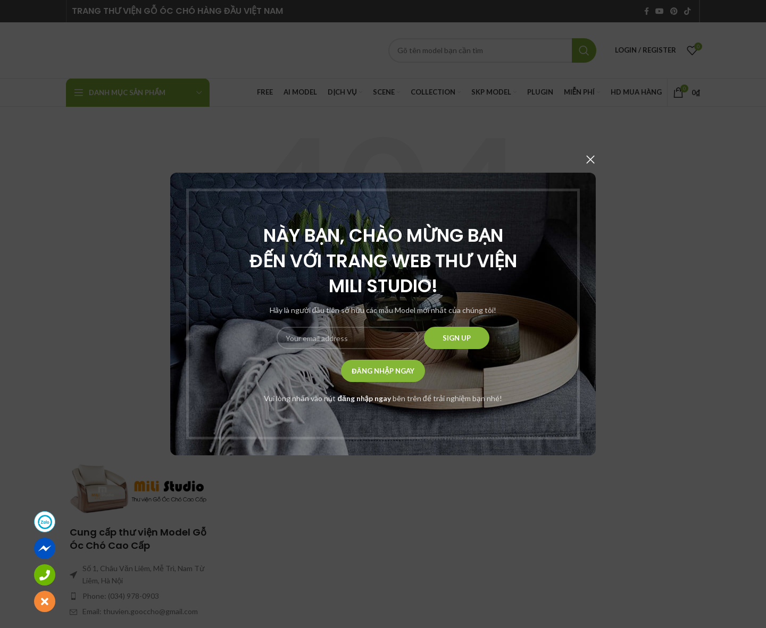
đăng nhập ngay (363, 398)
